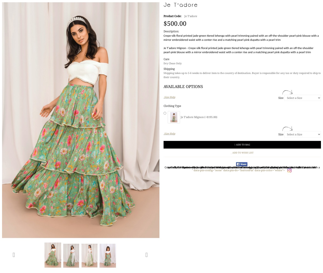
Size (280, 98)
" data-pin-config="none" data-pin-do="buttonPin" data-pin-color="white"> (238, 170)
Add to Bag (242, 144)
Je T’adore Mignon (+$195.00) (192, 117)
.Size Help (169, 97)
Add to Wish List (242, 152)
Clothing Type (172, 106)
